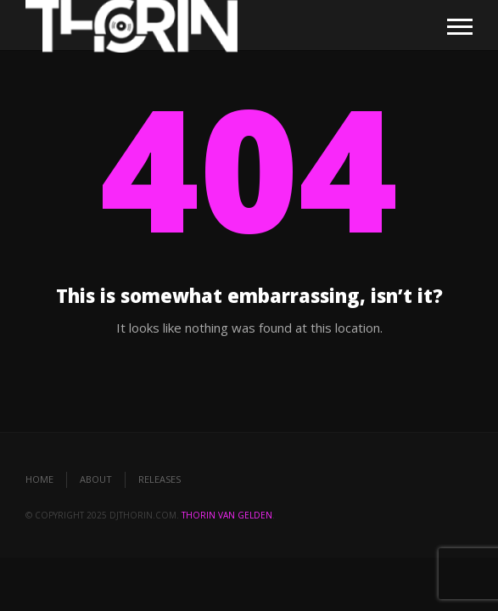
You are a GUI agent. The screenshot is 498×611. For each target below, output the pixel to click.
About (96, 479)
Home (39, 479)
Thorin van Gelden (227, 515)
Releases (159, 479)
